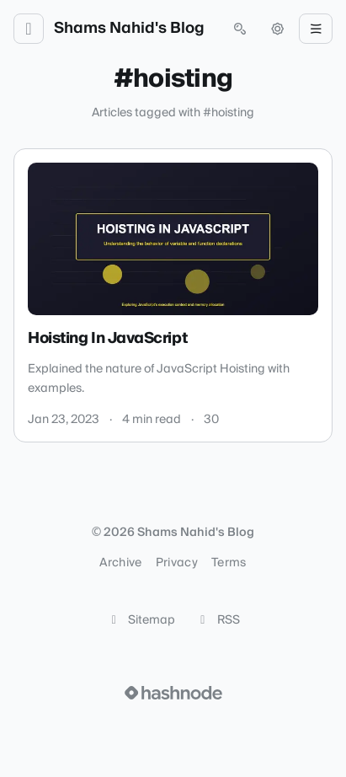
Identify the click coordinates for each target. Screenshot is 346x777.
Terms (229, 563)
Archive (120, 563)
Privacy (177, 563)
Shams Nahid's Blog (129, 28)
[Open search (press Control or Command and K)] (240, 28)
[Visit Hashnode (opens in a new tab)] (173, 693)
